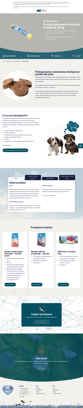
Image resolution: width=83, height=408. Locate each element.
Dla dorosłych (39, 390)
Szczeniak (38, 388)
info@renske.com (25, 393)
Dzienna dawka (50, 178)
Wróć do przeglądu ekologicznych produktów (15, 150)
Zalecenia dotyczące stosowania (33, 177)
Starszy (37, 391)
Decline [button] (44, 10)
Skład (16, 178)
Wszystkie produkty (40, 393)
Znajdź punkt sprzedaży (41, 322)
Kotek (54, 388)
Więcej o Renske (41, 368)
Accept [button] (39, 10)
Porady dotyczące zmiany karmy (67, 177)
